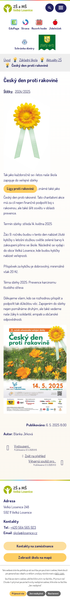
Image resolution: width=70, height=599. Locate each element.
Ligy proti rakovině (20, 189)
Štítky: (8, 91)
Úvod (7, 60)
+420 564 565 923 (23, 527)
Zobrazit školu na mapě (35, 557)
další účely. (60, 573)
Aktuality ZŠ (54, 60)
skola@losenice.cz (25, 532)
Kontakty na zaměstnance (35, 546)
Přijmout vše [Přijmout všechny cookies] (18, 593)
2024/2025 (22, 91)
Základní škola (28, 60)
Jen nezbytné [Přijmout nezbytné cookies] (36, 593)
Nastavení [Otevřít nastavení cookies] (53, 593)
